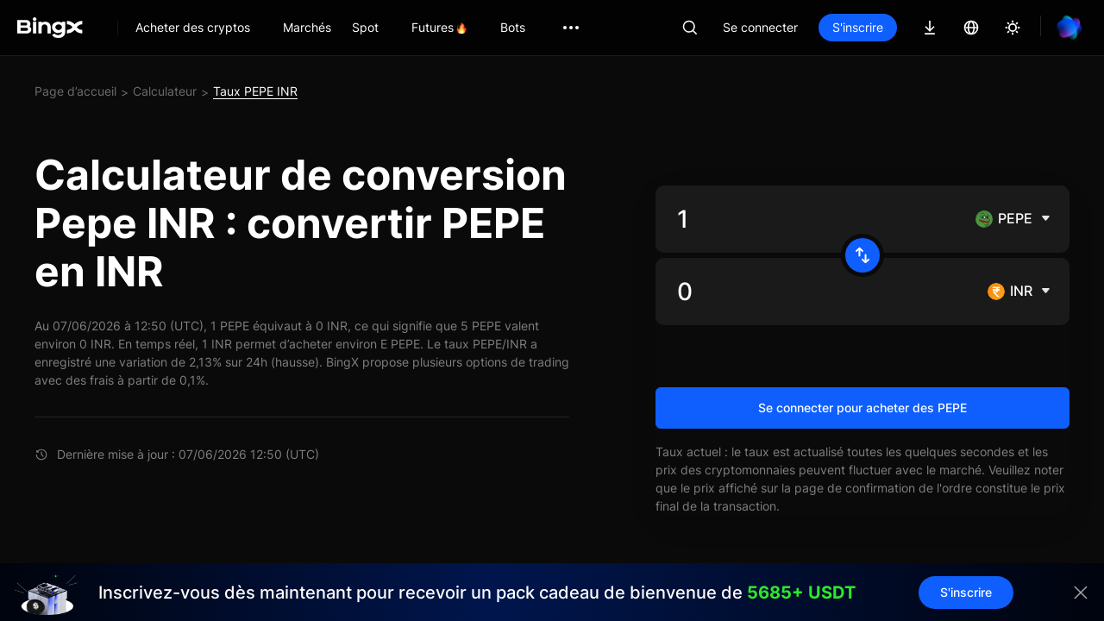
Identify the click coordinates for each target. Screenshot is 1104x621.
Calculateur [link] (165, 91)
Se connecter (760, 27)
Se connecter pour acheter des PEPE (862, 407)
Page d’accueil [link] (75, 91)
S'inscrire (857, 27)
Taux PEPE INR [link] (255, 91)
